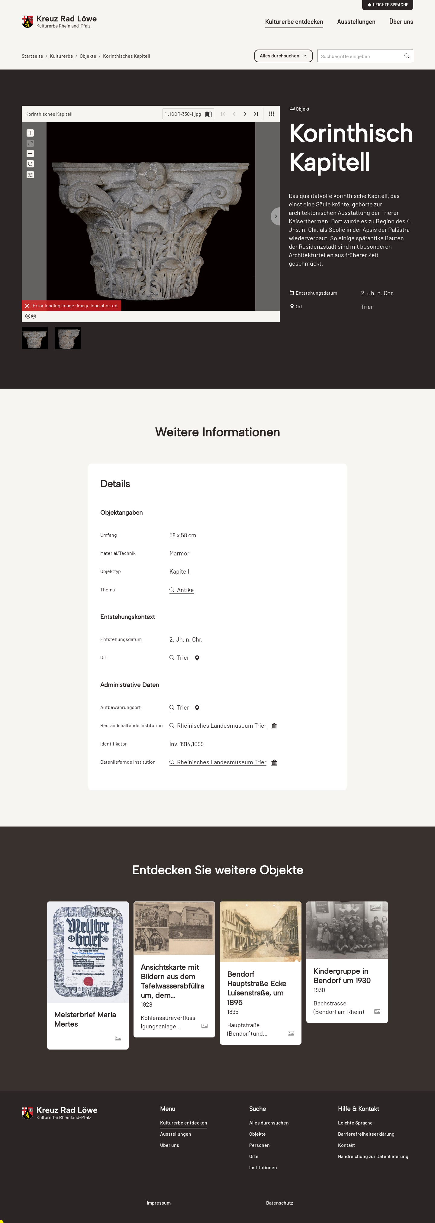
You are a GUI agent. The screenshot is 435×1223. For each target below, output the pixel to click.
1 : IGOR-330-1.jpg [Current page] (183, 114)
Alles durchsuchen (269, 1122)
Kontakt (346, 1145)
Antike (181, 589)
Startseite (32, 56)
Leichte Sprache (388, 4)
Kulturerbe (61, 56)
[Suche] (359, 56)
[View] (271, 114)
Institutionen (263, 1167)
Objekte (88, 56)
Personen (259, 1145)
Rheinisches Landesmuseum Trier (217, 725)
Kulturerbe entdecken (294, 21)
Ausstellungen (356, 21)
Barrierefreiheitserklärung (366, 1134)
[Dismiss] (27, 305)
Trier (179, 657)
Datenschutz (279, 1202)
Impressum (159, 1202)
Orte (254, 1156)
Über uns (401, 21)
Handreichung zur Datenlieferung (373, 1156)
